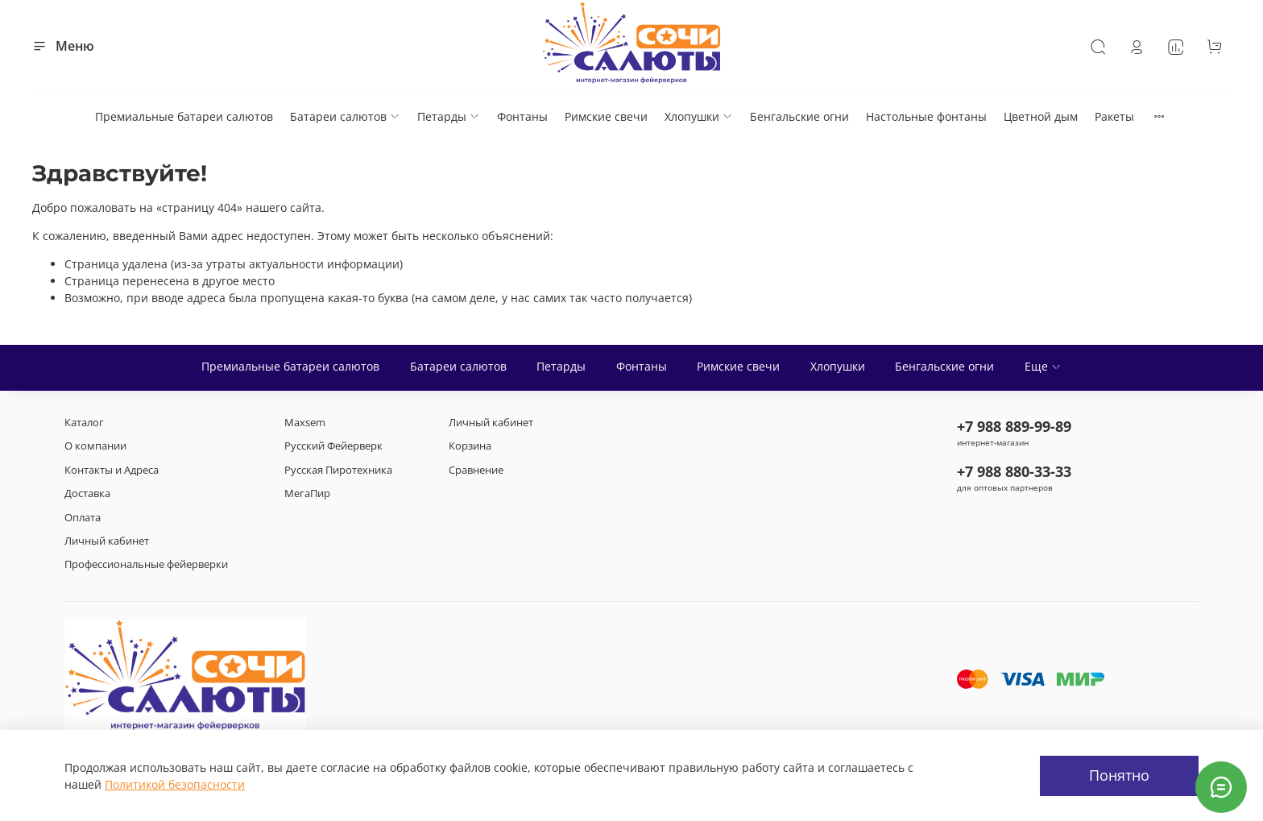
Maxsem (304, 422)
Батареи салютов (345, 116)
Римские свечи (606, 116)
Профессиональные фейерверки (146, 564)
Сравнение (476, 470)
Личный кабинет (106, 541)
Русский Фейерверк (333, 446)
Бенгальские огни (799, 116)
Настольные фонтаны (926, 116)
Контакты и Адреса (111, 470)
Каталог (84, 422)
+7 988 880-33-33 (1014, 471)
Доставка (87, 493)
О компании (95, 446)
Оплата (82, 518)
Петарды (448, 116)
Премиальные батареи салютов (184, 116)
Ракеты (1114, 116)
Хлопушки (699, 116)
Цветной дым (1041, 116)
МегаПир (307, 493)
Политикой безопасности (175, 784)
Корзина (470, 446)
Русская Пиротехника (338, 470)
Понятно (1119, 775)
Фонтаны (522, 116)
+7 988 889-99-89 (1014, 426)
